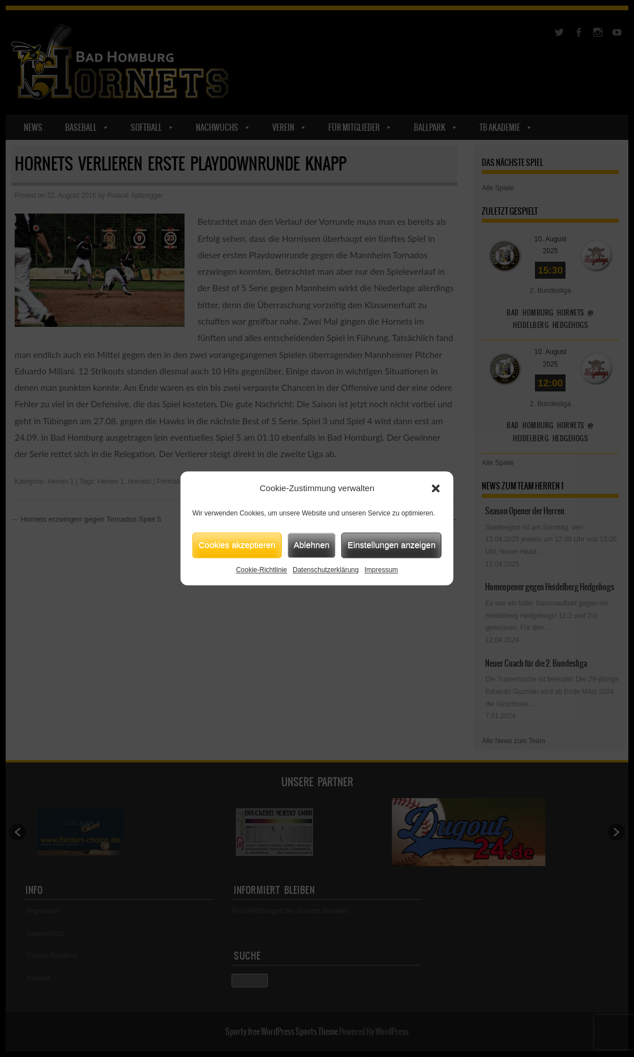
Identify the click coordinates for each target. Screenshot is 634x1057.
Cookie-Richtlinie (261, 570)
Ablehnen (311, 544)
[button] (436, 489)
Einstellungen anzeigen (391, 544)
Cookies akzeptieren (237, 544)
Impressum (381, 570)
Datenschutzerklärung (326, 570)
